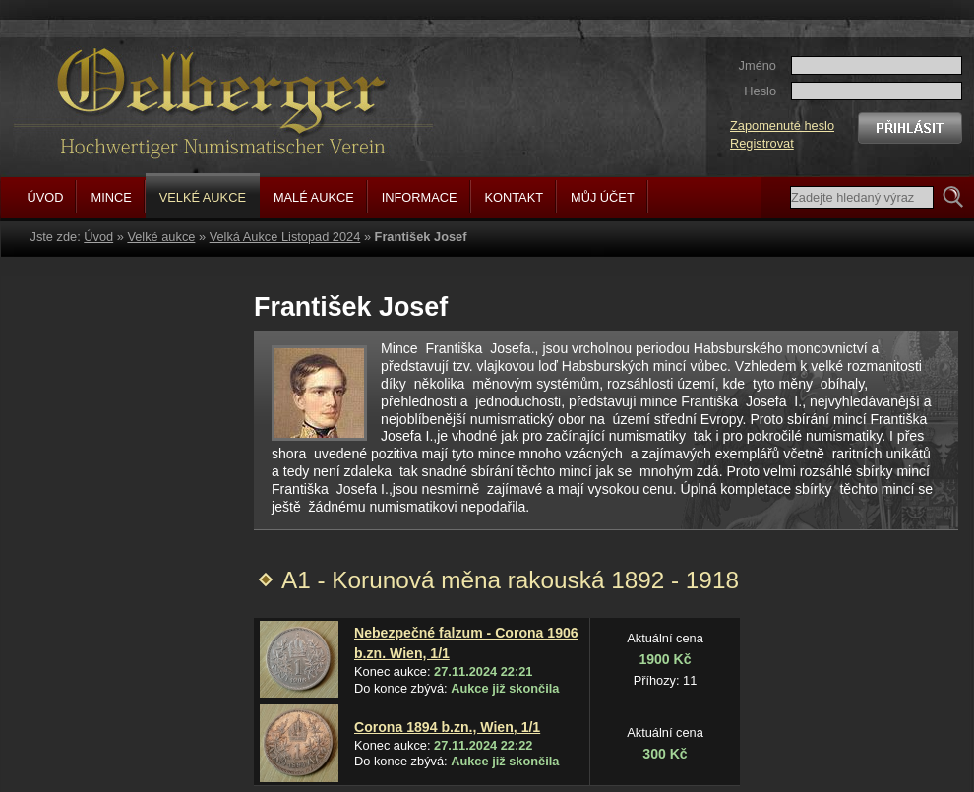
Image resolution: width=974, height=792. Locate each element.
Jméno (757, 65)
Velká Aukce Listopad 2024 (285, 236)
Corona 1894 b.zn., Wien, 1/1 (447, 727)
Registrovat (762, 143)
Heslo (760, 91)
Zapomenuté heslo (782, 125)
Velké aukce (161, 236)
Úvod (98, 236)
